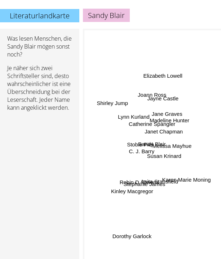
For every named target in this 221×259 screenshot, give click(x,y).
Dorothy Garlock (133, 238)
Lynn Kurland (133, 118)
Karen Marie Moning (186, 181)
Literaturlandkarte (40, 16)
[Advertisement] (40, 155)
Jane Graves (166, 114)
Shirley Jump (112, 103)
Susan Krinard (162, 158)
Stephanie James (143, 183)
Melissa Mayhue (172, 145)
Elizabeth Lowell (161, 75)
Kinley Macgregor (132, 188)
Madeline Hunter (170, 121)
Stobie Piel (140, 144)
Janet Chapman (164, 133)
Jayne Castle (163, 99)
